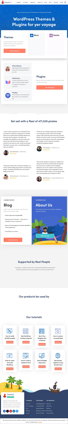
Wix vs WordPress (40, 413)
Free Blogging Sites (40, 404)
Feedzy (15, 92)
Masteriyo (16, 78)
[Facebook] (4, 411)
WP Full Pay (49, 406)
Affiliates (28, 411)
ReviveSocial (49, 411)
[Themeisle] (6, 2)
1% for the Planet (29, 406)
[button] (21, 2)
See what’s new (13, 240)
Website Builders (40, 408)
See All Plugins (49, 87)
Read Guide (10, 342)
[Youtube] (11, 411)
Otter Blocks (16, 66)
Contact (28, 413)
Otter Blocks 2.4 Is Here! (11, 231)
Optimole (48, 404)
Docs (27, 408)
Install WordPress (40, 406)
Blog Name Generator (41, 411)
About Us (40, 2)
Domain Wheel (49, 413)
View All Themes (14, 51)
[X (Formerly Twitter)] (7, 411)
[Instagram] (18, 411)
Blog (45, 2)
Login (61, 2)
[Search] (65, 2)
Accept (40, 422)
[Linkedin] (14, 411)
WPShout (48, 408)
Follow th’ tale (45, 236)
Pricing (56, 2)
